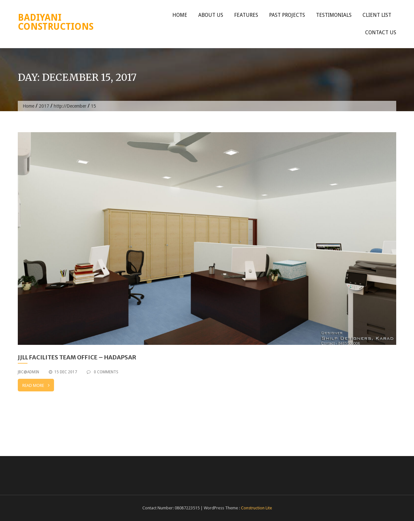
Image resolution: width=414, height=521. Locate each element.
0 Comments (102, 372)
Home (179, 15)
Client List (377, 15)
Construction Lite (256, 507)
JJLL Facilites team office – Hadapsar (77, 357)
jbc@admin (28, 372)
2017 (44, 106)
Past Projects (287, 15)
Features (246, 15)
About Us (210, 15)
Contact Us (380, 32)
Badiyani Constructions (55, 22)
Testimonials (334, 15)
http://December (70, 106)
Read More (35, 385)
